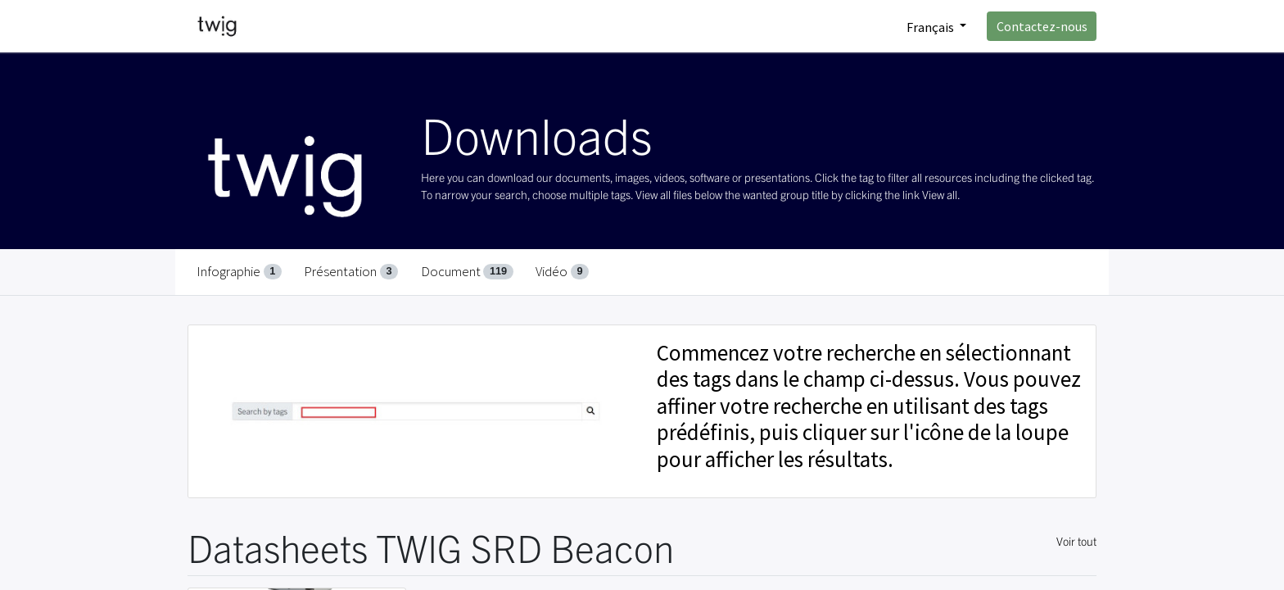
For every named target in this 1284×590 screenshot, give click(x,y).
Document (467, 271)
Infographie (239, 271)
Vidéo (562, 271)
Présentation (351, 271)
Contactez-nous (1042, 26)
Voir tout (1076, 540)
